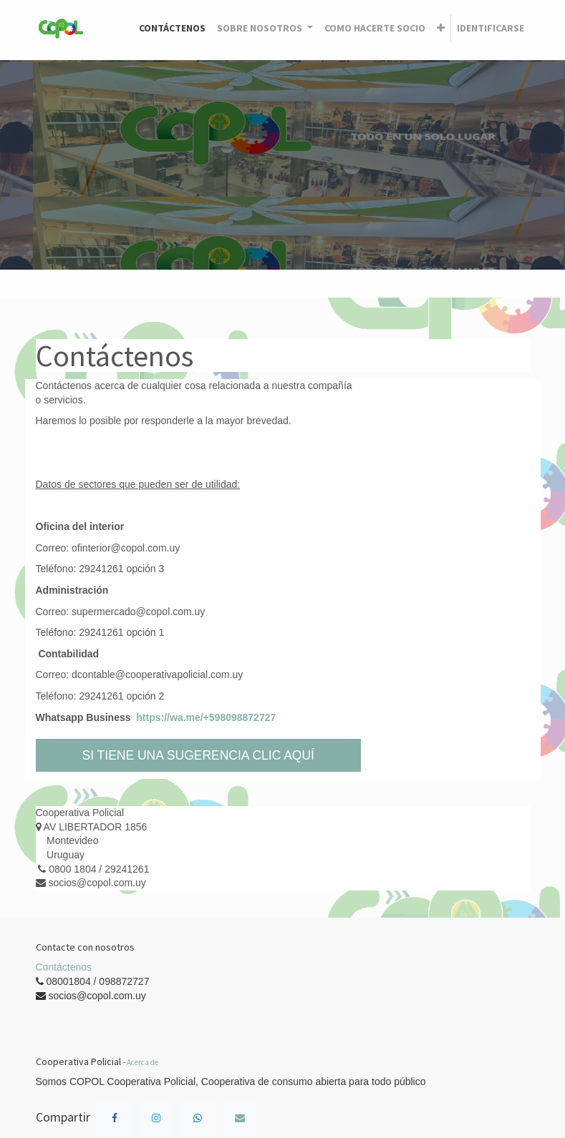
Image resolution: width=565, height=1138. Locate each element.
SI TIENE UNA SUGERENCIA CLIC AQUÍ (198, 755)
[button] (440, 28)
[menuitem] (172, 28)
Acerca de (142, 1062)
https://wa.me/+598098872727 (206, 717)
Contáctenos (64, 967)
